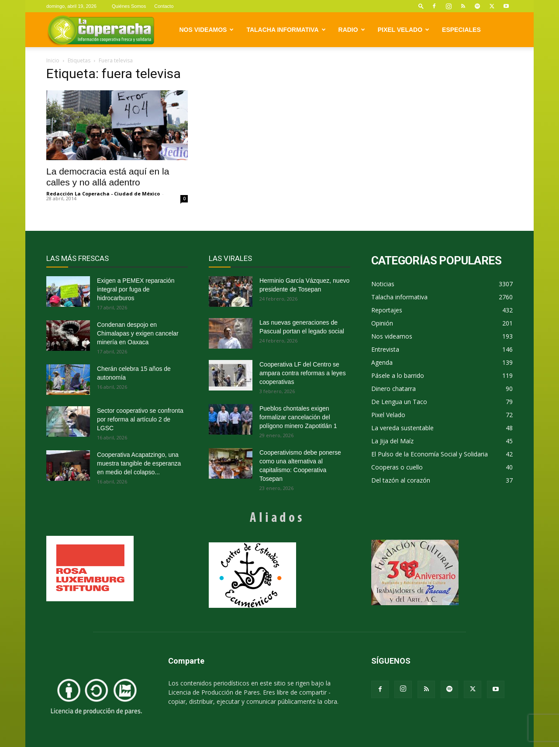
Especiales (461, 29)
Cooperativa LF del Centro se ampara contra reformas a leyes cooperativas (302, 373)
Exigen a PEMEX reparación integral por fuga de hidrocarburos (135, 289)
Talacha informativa (285, 29)
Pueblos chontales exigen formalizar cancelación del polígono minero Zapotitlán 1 (298, 417)
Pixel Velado (403, 29)
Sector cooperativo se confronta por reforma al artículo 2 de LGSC (140, 419)
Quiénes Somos (129, 6)
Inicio (52, 60)
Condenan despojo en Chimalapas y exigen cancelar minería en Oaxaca (138, 333)
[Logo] (100, 30)
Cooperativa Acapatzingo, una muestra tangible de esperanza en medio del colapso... (139, 463)
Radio (351, 29)
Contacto (163, 6)
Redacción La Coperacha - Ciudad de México (103, 193)
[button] (421, 6)
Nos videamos (206, 29)
